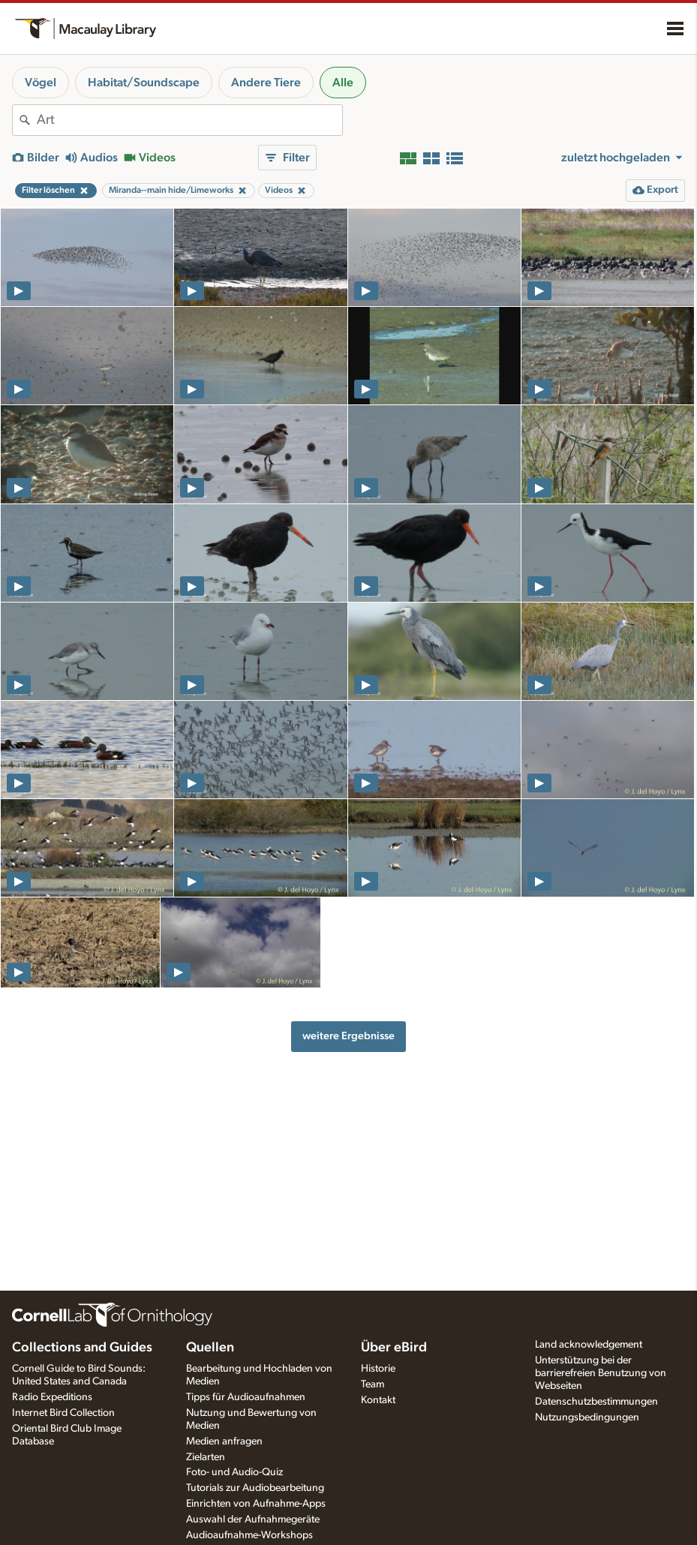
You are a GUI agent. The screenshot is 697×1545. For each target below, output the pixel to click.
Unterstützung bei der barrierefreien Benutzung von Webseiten (600, 1373)
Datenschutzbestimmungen (596, 1401)
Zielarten (205, 1457)
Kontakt (378, 1400)
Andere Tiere (266, 83)
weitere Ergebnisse (348, 1036)
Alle (342, 83)
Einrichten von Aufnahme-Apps (256, 1503)
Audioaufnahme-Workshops (249, 1535)
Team (372, 1384)
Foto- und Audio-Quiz (234, 1472)
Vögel (40, 83)
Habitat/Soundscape (144, 83)
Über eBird (394, 1347)
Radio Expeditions (52, 1397)
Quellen (210, 1347)
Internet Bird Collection (63, 1413)
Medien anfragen (224, 1441)
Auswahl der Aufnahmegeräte (253, 1519)
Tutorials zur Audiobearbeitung (255, 1488)
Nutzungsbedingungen (587, 1417)
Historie (378, 1368)
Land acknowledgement (588, 1344)
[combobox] (189, 120)
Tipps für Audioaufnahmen (245, 1397)
